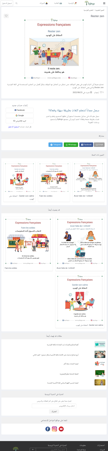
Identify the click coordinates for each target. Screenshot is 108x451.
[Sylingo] (90, 3)
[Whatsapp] (71, 144)
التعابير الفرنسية (88, 10)
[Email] (99, 144)
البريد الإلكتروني (19, 121)
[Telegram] (55, 144)
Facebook (20, 110)
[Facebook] (86, 144)
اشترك (54, 411)
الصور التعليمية (99, 10)
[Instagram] (54, 429)
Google (19, 115)
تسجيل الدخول (7, 3)
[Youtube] (60, 429)
